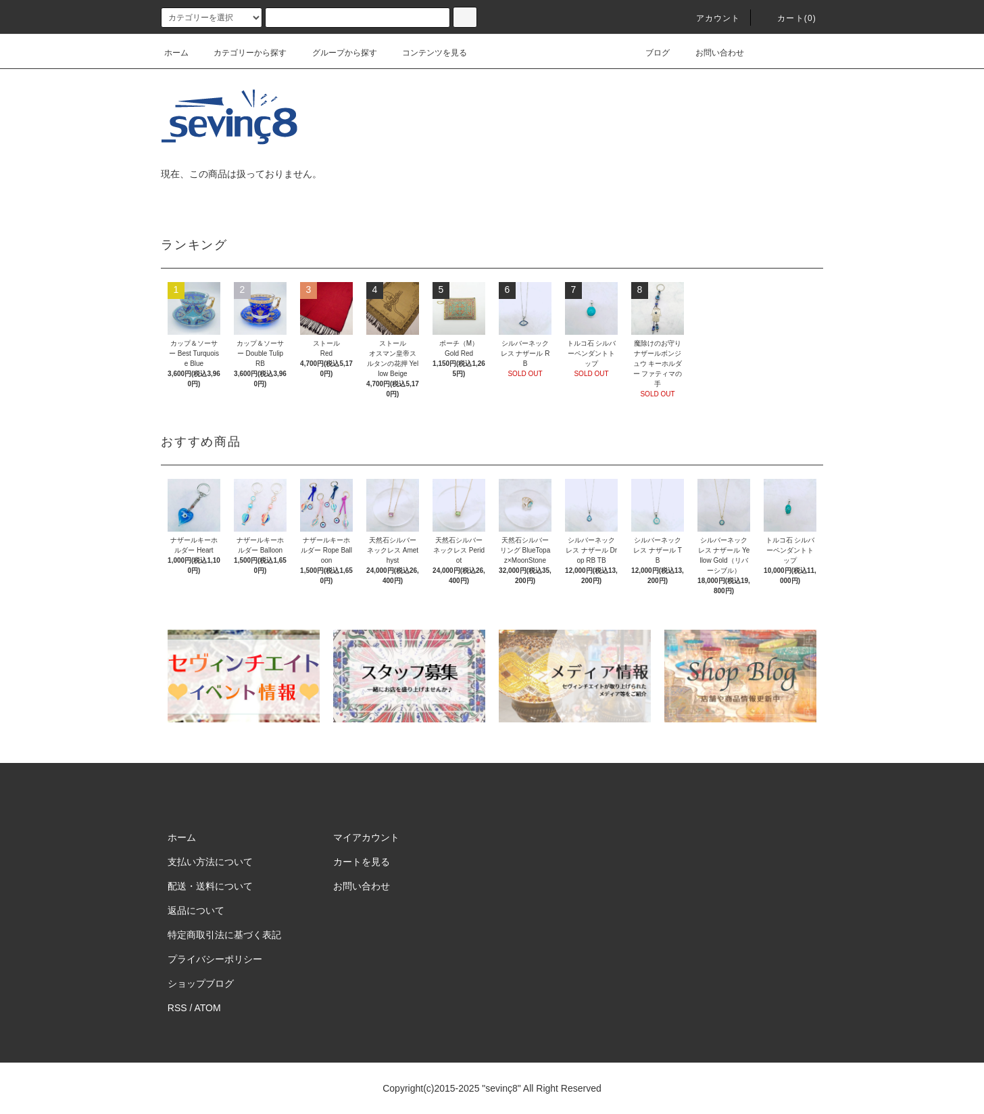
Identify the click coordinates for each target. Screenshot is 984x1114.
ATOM (208, 1007)
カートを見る (361, 861)
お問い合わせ (711, 52)
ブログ (649, 52)
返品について (196, 910)
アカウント (710, 18)
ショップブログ (201, 983)
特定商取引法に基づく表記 (224, 934)
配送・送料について (210, 886)
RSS (177, 1007)
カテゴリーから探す (242, 52)
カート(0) (788, 18)
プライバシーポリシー (215, 959)
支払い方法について (210, 861)
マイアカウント (366, 837)
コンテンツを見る (426, 52)
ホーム (176, 52)
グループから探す (336, 52)
